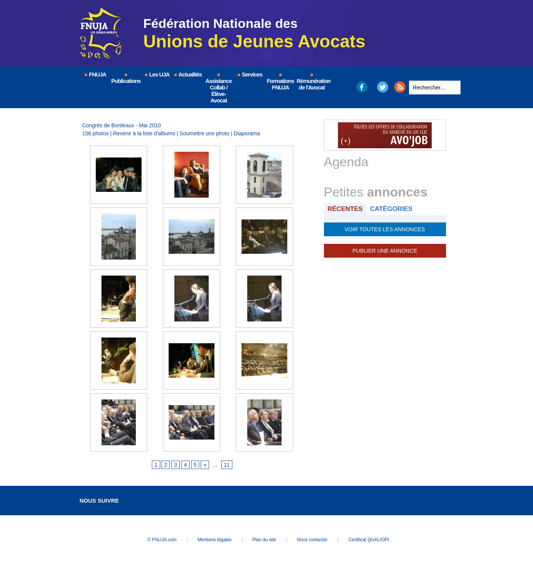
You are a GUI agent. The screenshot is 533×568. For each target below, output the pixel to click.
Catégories (391, 209)
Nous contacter (313, 539)
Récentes (345, 209)
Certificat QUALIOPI (371, 539)
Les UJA (156, 74)
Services (249, 74)
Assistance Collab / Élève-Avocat (218, 89)
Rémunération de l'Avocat (312, 82)
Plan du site (265, 539)
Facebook (361, 87)
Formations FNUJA (280, 82)
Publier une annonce (384, 251)
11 (227, 465)
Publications (126, 79)
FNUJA (95, 74)
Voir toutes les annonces (384, 229)
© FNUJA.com (159, 539)
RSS (400, 87)
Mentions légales (213, 539)
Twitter (382, 87)
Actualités (188, 74)
